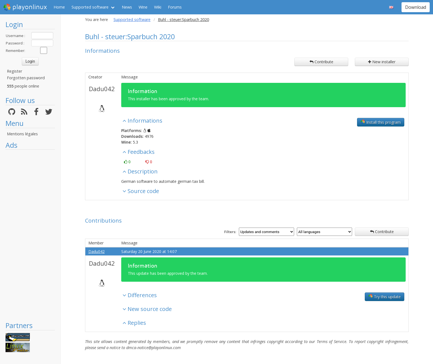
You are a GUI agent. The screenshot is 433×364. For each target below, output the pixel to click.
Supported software (90, 7)
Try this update (384, 296)
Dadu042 (102, 89)
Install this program (381, 122)
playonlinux (25, 7)
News (127, 7)
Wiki (157, 7)
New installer (381, 61)
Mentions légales (22, 133)
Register (14, 71)
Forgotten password (26, 77)
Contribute (321, 61)
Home (59, 7)
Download (415, 7)
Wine (143, 7)
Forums (175, 7)
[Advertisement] (30, 235)
